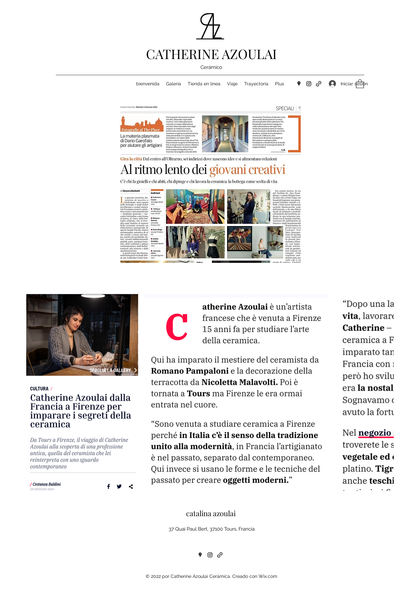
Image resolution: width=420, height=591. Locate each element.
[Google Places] (299, 83)
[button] (360, 83)
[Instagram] (308, 83)
